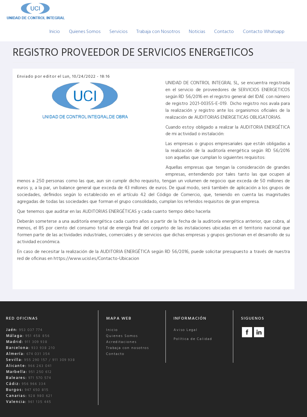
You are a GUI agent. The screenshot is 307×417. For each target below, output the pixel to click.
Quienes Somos (84, 32)
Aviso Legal (186, 330)
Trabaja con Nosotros (158, 32)
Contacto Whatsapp (264, 32)
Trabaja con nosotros (127, 348)
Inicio (54, 32)
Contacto (224, 32)
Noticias (197, 32)
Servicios (118, 32)
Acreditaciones (121, 342)
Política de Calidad (193, 339)
